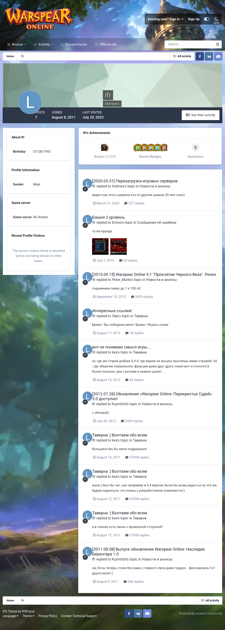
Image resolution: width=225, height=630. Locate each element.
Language (11, 623)
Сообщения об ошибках (166, 227)
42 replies (144, 389)
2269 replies (142, 430)
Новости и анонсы (164, 191)
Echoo (126, 227)
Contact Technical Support (79, 623)
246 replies (143, 590)
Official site (107, 50)
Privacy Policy (48, 623)
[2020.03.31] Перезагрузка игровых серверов (144, 185)
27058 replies (147, 466)
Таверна (150, 325)
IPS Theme (10, 618)
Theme (29, 623)
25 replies (138, 265)
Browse (17, 50)
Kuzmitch (129, 412)
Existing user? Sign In (165, 22)
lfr (103, 191)
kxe (124, 361)
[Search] (174, 50)
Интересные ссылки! (121, 319)
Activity (44, 50)
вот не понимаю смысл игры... (131, 355)
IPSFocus (28, 618)
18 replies (144, 342)
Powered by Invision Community (200, 621)
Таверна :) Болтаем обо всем (129, 443)
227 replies (144, 208)
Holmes (128, 191)
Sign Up (194, 22)
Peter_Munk (131, 289)
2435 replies (152, 306)
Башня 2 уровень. (118, 221)
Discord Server (75, 50)
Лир (125, 325)
